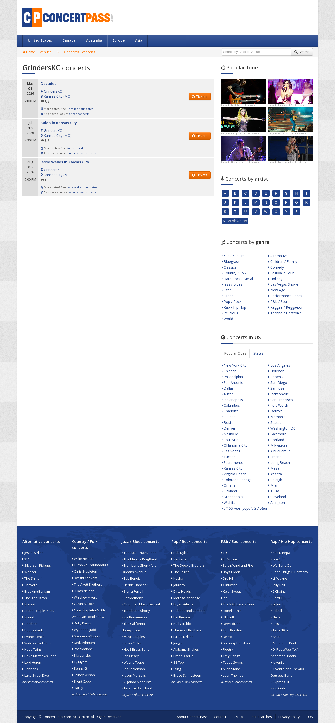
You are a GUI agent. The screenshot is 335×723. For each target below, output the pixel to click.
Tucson (229, 456)
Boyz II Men (230, 572)
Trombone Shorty (136, 610)
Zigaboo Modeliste (137, 682)
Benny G (79, 668)
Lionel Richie (231, 610)
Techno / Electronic (284, 313)
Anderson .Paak (284, 643)
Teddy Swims (232, 662)
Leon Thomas (232, 675)
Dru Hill (227, 578)
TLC (224, 552)
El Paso (229, 416)
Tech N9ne (280, 630)
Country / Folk (234, 273)
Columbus (231, 405)
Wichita (228, 502)
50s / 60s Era (233, 255)
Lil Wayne (279, 578)
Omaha (229, 485)
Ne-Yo (226, 636)
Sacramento (232, 462)
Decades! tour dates (80, 109)
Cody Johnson (83, 642)
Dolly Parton (82, 623)
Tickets (199, 96)
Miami (274, 485)
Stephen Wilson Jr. (86, 636)
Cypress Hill (280, 682)
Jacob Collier (132, 643)
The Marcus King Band (139, 559)
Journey (178, 585)
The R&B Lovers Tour (237, 604)
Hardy (77, 687)
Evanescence (33, 636)
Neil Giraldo (181, 623)
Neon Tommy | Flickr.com (245, 162)
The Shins (30, 578)
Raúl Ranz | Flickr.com (243, 105)
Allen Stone (230, 669)
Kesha (177, 578)
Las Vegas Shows (283, 284)
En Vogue (229, 559)
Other (227, 295)
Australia (94, 40)
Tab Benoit (131, 578)
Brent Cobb (81, 681)
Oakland (229, 491)
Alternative (278, 255)
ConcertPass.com (57, 716)
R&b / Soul (278, 301)
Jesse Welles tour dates (82, 187)
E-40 (275, 623)
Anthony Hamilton (235, 643)
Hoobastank (32, 630)
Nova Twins (32, 649)
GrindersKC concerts (79, 52)
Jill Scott (227, 617)
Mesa (273, 468)
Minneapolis (232, 496)
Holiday (275, 278)
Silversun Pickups (36, 565)
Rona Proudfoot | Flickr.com (292, 162)
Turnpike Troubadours (90, 565)
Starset (28, 604)
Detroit (275, 411)
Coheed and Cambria (188, 610)
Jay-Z (275, 559)
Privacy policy (289, 716)
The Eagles (180, 572)
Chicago (229, 371)
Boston (229, 422)
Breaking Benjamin (37, 591)
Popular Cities (235, 353)
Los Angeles (279, 365)
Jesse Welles (32, 552)
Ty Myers (80, 662)
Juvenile (278, 662)
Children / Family (282, 261)
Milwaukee (278, 445)
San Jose (276, 388)
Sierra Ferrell (132, 591)
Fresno (275, 456)
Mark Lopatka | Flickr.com (292, 133)
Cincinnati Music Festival (141, 604)
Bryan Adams (182, 604)
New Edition (231, 623)
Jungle (177, 643)
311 (26, 559)
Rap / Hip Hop (234, 307)
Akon (275, 636)
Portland (276, 439)
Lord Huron (31, 662)
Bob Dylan (180, 552)
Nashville (230, 434)
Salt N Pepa (280, 552)
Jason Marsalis (134, 675)
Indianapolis (232, 399)
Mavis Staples (133, 636)
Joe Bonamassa (134, 617)
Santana (178, 559)
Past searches (260, 716)
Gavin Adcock (83, 604)
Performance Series (285, 295)
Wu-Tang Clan (282, 565)
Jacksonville (278, 394)
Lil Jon (276, 604)
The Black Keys (34, 598)
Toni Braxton (231, 630)
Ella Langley (82, 655)
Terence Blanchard (137, 688)
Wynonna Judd (84, 629)
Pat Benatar (181, 617)
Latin (227, 290)
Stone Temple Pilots (38, 610)
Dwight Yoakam (84, 578)
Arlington (276, 502)
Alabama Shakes (185, 649)
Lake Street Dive (35, 675)
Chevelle (29, 585)
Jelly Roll (278, 585)
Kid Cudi (278, 688)
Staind (28, 617)
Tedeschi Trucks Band (139, 552)
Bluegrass (231, 261)
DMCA (238, 716)
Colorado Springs (236, 479)
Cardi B (277, 598)
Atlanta (275, 474)
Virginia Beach (234, 474)
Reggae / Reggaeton (285, 307)
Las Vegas (231, 451)
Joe (224, 598)
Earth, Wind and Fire (237, 565)
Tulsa (273, 491)
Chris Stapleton (84, 571)
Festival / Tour (281, 273)
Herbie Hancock (135, 585)
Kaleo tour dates (77, 148)
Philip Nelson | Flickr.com (245, 133)
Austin (228, 394)
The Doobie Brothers (188, 565)
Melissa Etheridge (185, 598)
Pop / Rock (231, 301)
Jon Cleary (130, 656)
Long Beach (279, 462)
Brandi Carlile (182, 656)
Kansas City (232, 468)
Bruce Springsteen (186, 675)
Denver (228, 428)
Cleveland (277, 496)
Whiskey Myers (84, 597)
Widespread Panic (37, 643)
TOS (309, 716)
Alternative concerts (82, 153)
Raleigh (275, 479)
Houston (276, 371)
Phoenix (275, 376)
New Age (276, 290)
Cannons (30, 669)
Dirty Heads (181, 591)
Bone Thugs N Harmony (289, 572)
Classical (229, 267)
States (258, 353)
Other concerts (79, 114)
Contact (220, 716)
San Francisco (280, 399)
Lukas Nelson (83, 591)
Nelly (275, 617)
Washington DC (282, 428)
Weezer (29, 572)
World (227, 318)
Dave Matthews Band (39, 656)
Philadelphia (232, 376)
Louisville (230, 439)
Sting (176, 669)
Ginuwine (229, 585)
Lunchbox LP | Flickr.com (291, 105)
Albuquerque (279, 451)
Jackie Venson (133, 669)
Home (28, 52)
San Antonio (232, 382)
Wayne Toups (133, 662)
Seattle (275, 422)
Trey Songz (230, 656)
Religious (230, 313)
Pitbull (276, 610)
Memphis (276, 416)
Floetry (227, 649)
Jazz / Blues (232, 284)
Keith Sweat (231, 591)
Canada (69, 40)
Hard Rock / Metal (237, 278)
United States (40, 40)
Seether (29, 623)
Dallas (228, 388)
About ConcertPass (192, 716)
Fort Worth (278, 405)
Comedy (276, 267)
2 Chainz (278, 591)
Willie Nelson (82, 558)
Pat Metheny (132, 598)
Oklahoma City (234, 445)
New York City (234, 365)
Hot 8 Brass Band (135, 649)
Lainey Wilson (83, 675)
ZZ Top (177, 662)
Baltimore (277, 434)
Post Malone (82, 649)
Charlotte (230, 411)
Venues (46, 52)
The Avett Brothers (87, 584)
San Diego (277, 382)
